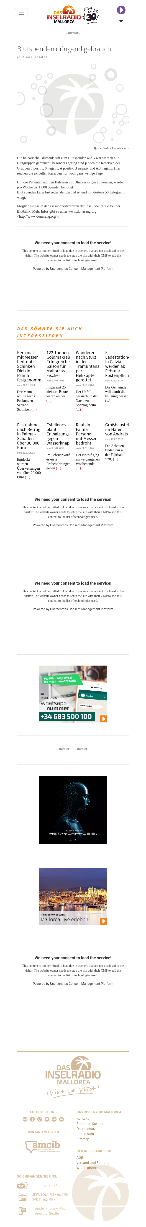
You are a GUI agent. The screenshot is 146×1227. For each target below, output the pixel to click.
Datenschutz (86, 1129)
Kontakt (83, 1118)
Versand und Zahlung (93, 1162)
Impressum (85, 1134)
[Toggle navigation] (21, 12)
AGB (80, 1157)
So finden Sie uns (90, 1124)
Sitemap (83, 1139)
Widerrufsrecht (88, 1167)
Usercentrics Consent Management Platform (81, 268)
